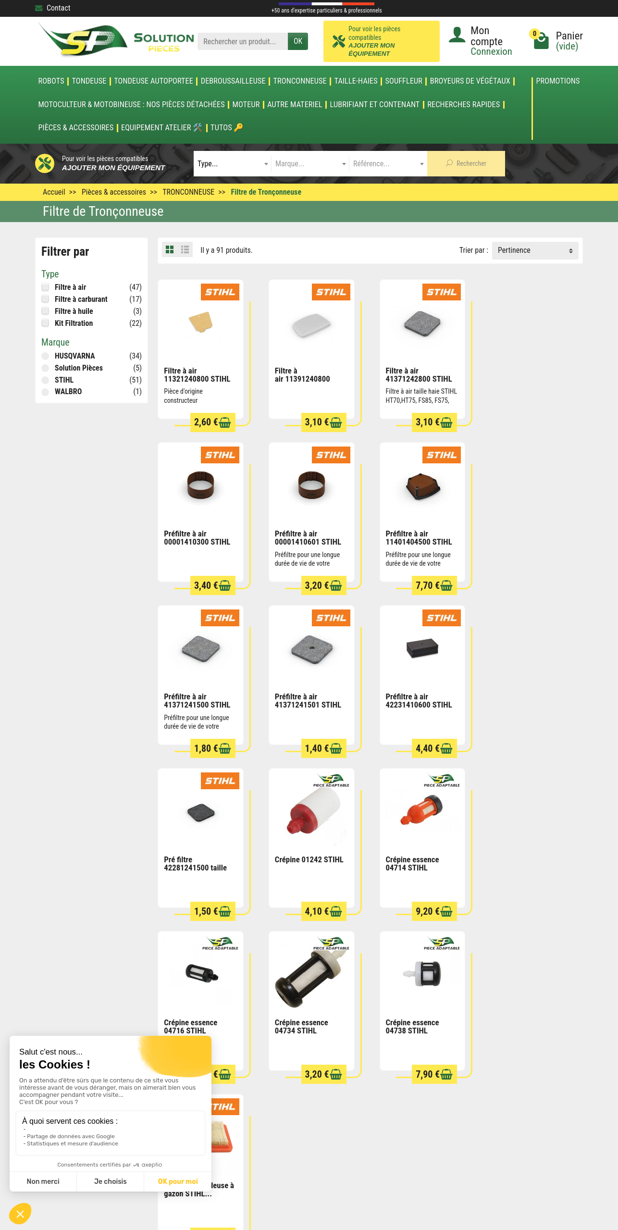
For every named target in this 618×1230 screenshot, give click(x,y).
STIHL (64, 380)
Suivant (565, 927)
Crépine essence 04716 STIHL (190, 855)
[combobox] (233, 163)
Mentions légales (405, 1079)
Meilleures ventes (299, 1092)
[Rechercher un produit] (243, 41)
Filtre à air (70, 287)
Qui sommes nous (406, 1105)
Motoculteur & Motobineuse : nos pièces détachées (131, 105)
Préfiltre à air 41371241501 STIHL (523, 533)
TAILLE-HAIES (356, 81)
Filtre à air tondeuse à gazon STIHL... (525, 855)
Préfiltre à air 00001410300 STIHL (523, 372)
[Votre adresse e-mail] (287, 1158)
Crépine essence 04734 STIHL (299, 855)
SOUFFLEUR (404, 81)
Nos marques (292, 1105)
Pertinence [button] (514, 250)
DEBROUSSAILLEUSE (233, 81)
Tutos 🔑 (227, 128)
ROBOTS (51, 81)
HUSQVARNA (75, 355)
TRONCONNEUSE (300, 81)
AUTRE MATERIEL (294, 105)
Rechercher (466, 163)
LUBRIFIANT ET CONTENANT (375, 105)
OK (298, 41)
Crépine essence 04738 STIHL (408, 855)
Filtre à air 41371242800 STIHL (415, 372)
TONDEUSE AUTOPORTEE (153, 81)
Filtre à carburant (81, 299)
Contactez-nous (403, 1118)
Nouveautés (290, 1079)
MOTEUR (246, 105)
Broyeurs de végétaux (470, 81)
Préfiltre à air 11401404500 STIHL (305, 533)
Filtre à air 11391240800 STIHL (300, 376)
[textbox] (233, 163)
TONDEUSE (89, 81)
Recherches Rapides (463, 105)
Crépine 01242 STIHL (416, 690)
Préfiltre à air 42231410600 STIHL (197, 694)
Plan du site (397, 1092)
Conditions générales (411, 1066)
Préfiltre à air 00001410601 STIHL (197, 533)
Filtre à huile (74, 311)
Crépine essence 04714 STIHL (517, 694)
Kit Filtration (74, 323)
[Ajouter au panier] (222, 420)
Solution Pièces (79, 368)
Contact (52, 7)
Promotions (558, 81)
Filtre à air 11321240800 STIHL (197, 372)
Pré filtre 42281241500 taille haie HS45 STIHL (303, 698)
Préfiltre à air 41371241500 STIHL (415, 533)
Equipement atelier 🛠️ (162, 128)
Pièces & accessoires (75, 128)
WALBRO (68, 391)
